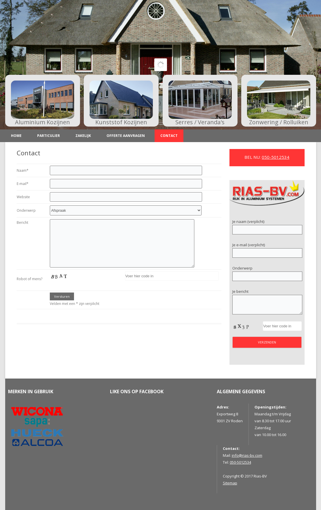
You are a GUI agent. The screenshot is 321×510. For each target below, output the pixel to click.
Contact (169, 135)
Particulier (48, 135)
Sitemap (230, 483)
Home (16, 135)
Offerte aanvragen (126, 135)
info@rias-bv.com (247, 455)
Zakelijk (83, 135)
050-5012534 (275, 157)
